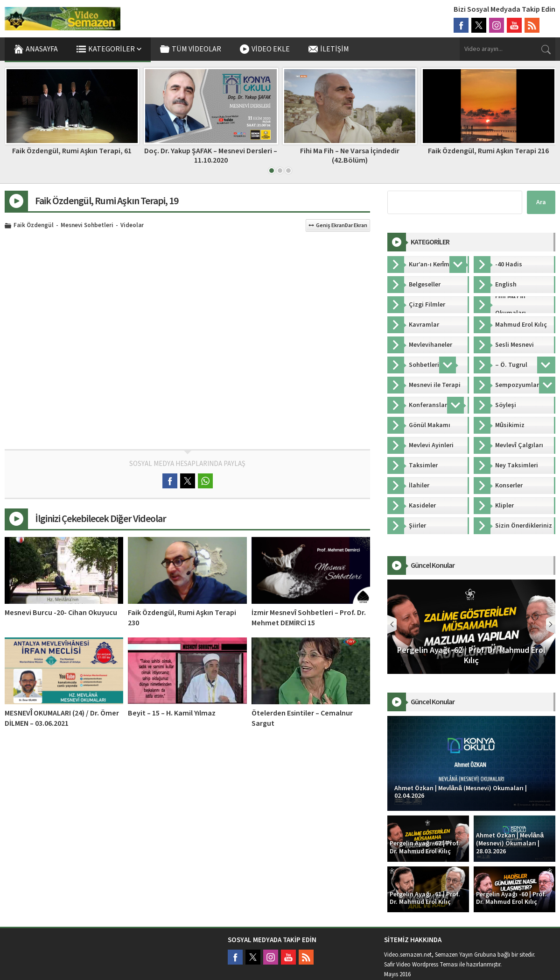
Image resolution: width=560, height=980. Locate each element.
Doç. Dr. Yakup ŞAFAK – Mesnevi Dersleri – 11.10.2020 (349, 155)
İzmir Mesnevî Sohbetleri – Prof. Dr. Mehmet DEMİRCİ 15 (309, 618)
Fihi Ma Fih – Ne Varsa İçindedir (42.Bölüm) (488, 155)
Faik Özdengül (34, 225)
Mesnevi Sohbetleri (87, 225)
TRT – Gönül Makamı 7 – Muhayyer (71, 151)
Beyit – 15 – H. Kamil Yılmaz (172, 713)
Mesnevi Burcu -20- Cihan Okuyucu (61, 613)
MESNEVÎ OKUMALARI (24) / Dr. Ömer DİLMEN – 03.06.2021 (62, 718)
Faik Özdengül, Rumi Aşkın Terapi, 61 (210, 151)
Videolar (132, 225)
